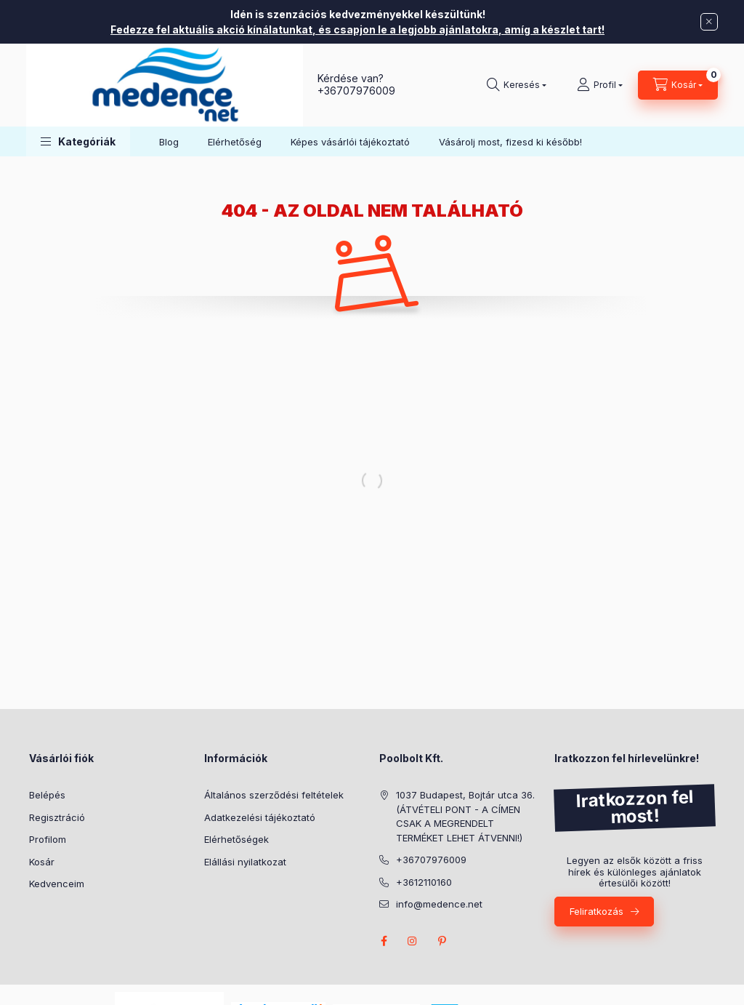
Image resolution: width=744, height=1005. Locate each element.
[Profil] (600, 85)
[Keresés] (517, 85)
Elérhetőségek (236, 839)
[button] (78, 141)
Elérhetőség (235, 142)
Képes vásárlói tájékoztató (350, 142)
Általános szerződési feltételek (274, 795)
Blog (169, 142)
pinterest (441, 941)
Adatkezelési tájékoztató (259, 817)
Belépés (47, 795)
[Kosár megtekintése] (678, 85)
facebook (383, 941)
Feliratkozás (596, 911)
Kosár (41, 862)
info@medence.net (439, 904)
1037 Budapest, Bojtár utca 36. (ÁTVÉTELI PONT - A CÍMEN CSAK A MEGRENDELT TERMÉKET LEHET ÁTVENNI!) (465, 816)
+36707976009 (356, 90)
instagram (412, 941)
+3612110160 (424, 882)
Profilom (47, 839)
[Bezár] (709, 22)
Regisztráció (57, 817)
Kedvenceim (56, 883)
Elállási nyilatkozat (245, 862)
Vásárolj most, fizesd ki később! (510, 142)
